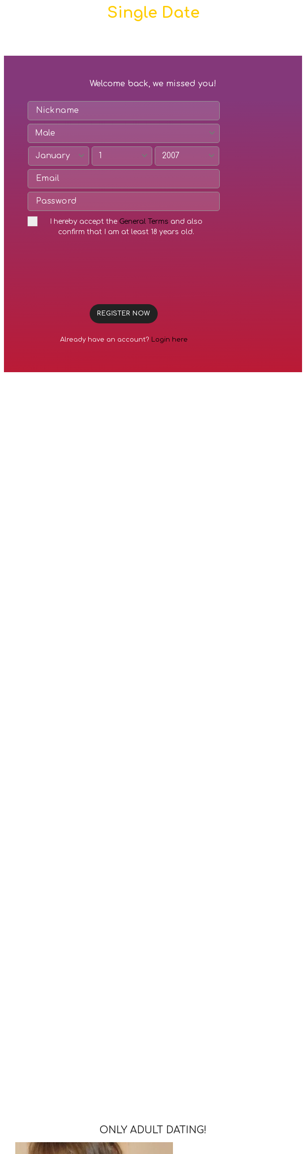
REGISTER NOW (123, 313)
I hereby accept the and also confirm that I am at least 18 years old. (115, 226)
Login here (169, 339)
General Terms (144, 221)
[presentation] (102, 273)
